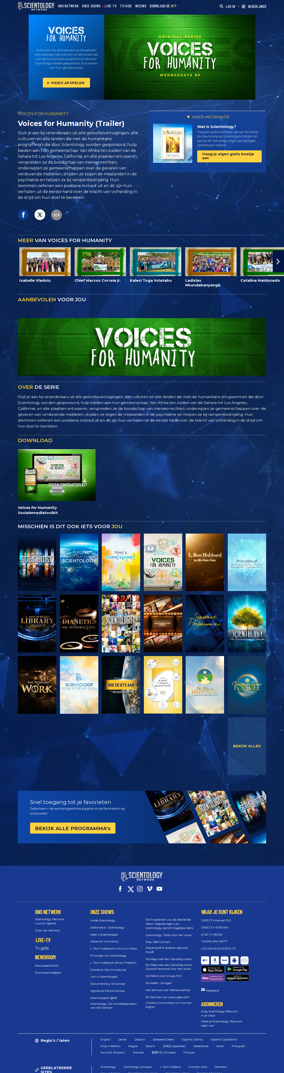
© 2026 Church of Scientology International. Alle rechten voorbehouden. (69, 1067)
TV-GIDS (126, 6)
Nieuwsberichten (47, 961)
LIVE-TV (110, 6)
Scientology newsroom (143, 1054)
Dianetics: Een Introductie (108, 965)
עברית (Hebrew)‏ (110, 1027)
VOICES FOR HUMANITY (43, 113)
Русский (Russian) (113, 1033)
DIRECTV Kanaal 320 (216, 916)
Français (188, 1033)
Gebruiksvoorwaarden (154, 1067)
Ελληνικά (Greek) (163, 1020)
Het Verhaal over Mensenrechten (168, 985)
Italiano (150, 1027)
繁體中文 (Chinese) (164, 1033)
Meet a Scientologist (104, 930)
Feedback (212, 971)
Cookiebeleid (187, 1067)
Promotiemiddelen (48, 968)
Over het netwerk (47, 926)
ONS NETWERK (68, 6)
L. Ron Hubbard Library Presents (113, 958)
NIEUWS (141, 6)
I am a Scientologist (104, 972)
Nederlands (200, 1027)
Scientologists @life (103, 993)
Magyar (133, 1027)
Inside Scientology (102, 916)
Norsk (220, 1027)
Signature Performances (107, 986)
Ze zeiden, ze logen (159, 978)
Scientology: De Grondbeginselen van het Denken (113, 1001)
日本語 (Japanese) (174, 1027)
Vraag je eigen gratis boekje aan (228, 156)
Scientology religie (177, 1054)
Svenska (138, 1033)
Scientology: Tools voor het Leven (169, 930)
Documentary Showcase (107, 979)
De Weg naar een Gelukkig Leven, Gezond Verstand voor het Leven (169, 962)
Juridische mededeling (246, 1067)
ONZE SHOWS (91, 6)
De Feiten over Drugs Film (164, 971)
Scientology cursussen (138, 1048)
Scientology (108, 1048)
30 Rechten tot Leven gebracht (168, 992)
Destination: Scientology (107, 923)
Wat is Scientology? (216, 126)
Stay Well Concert (158, 937)
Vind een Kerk (197, 1048)
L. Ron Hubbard (170, 1048)
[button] (278, 261)
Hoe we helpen (110, 1054)
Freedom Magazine (209, 1054)
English (106, 1020)
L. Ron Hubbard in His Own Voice (113, 944)
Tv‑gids (42, 943)
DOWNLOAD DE (163, 6)
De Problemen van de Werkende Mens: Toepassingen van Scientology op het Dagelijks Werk (169, 919)
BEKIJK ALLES (247, 746)
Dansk (122, 1020)
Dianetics (221, 1048)
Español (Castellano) (224, 1020)
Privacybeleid (213, 1067)
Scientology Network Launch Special (49, 917)
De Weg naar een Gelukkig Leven (169, 954)
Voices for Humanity (104, 937)
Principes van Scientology (108, 951)
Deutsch (140, 1020)
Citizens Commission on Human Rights (169, 1000)
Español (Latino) (192, 1020)
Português (238, 1027)
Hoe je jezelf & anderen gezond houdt (167, 945)
